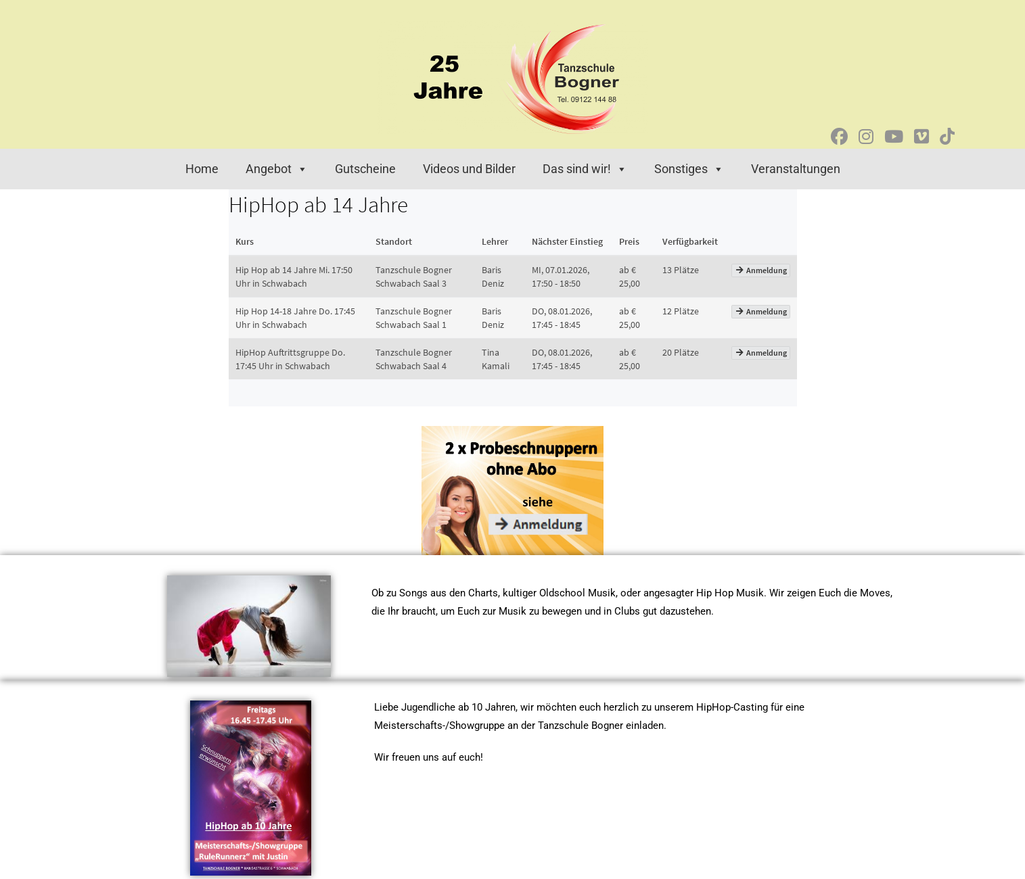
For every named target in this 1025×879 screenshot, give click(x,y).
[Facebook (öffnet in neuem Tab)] (839, 136)
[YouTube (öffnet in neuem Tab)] (894, 136)
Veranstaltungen (795, 169)
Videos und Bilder (469, 169)
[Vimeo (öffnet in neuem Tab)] (921, 136)
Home (202, 169)
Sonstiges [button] (689, 169)
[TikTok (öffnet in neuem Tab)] (947, 136)
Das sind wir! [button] (585, 169)
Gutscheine (365, 169)
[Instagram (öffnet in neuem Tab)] (866, 136)
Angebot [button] (277, 169)
